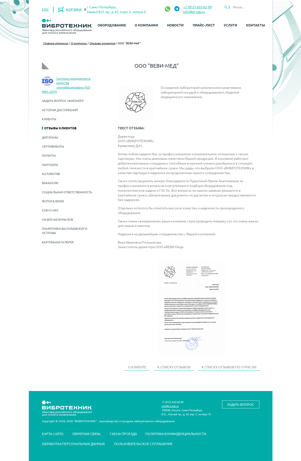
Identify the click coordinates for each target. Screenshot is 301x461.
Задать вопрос (240, 404)
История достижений (60, 110)
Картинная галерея (58, 242)
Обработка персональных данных (73, 443)
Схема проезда (123, 433)
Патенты (49, 155)
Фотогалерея (53, 201)
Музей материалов (57, 219)
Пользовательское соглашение (143, 443)
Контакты (255, 25)
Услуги (230, 25)
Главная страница (55, 43)
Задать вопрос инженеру (63, 101)
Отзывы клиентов (102, 43)
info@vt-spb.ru (194, 12)
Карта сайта (52, 433)
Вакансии (50, 183)
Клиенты (49, 119)
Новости (175, 25)
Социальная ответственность (67, 192)
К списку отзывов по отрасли (229, 367)
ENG (45, 9)
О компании (146, 25)
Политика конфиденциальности (175, 433)
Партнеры (50, 165)
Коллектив (51, 174)
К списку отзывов (174, 367)
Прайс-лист (204, 25)
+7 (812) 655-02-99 (197, 7)
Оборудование (112, 25)
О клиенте (137, 367)
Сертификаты (53, 146)
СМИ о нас (50, 210)
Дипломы (50, 137)
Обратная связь (86, 433)
